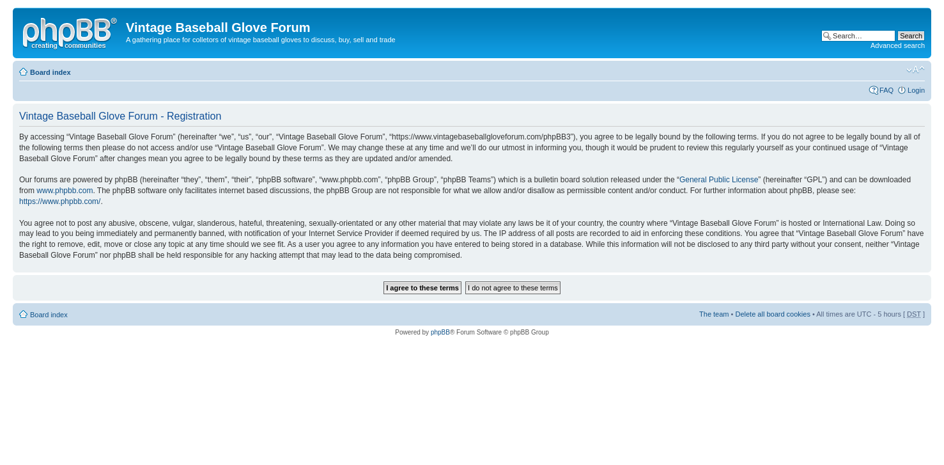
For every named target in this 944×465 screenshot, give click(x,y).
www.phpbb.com (64, 190)
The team (714, 314)
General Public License (718, 179)
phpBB (440, 332)
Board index (50, 72)
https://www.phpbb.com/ (59, 201)
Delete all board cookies (772, 314)
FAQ (886, 90)
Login (916, 90)
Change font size (915, 69)
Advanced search (897, 45)
